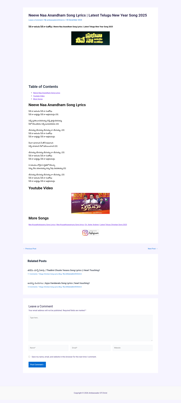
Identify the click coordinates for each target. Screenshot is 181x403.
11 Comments (33, 274)
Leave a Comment (36, 20)
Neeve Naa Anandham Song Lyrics (47, 93)
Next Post (152, 248)
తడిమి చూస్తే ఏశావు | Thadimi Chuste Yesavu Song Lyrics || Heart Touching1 (66, 270)
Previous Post (30, 248)
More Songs (38, 99)
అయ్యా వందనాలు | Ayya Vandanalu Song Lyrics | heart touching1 (60, 282)
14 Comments (33, 286)
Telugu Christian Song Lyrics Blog (51, 274)
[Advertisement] (90, 63)
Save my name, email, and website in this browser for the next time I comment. (64, 358)
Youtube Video (39, 96)
